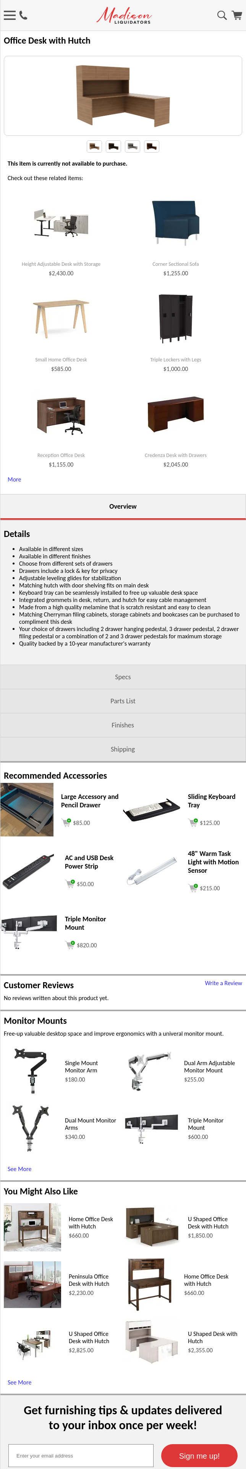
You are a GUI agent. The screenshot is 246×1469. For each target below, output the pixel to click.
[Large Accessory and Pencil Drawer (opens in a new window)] (26, 922)
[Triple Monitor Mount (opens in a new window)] (28, 1035)
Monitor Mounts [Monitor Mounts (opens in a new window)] (35, 1108)
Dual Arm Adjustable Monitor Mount (209, 1154)
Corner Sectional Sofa (175, 352)
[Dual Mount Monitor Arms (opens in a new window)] (30, 1241)
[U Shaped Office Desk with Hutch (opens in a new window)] (151, 1333)
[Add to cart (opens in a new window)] (75, 910)
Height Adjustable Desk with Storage (61, 352)
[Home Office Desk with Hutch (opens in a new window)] (32, 1337)
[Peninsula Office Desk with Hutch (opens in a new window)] (32, 1393)
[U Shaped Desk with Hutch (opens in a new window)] (151, 1452)
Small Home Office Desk (61, 448)
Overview (122, 594)
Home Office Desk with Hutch (91, 1310)
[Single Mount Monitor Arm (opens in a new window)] (30, 1184)
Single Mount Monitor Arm (81, 1154)
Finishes (123, 813)
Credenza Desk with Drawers (176, 543)
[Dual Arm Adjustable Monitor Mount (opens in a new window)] (149, 1184)
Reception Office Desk (61, 543)
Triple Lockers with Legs (175, 448)
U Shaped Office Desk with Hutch (208, 1310)
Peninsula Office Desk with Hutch (89, 1368)
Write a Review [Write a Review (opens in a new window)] (223, 1071)
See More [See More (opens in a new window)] (19, 1257)
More (14, 567)
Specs (123, 765)
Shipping (123, 837)
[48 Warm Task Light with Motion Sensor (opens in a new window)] (151, 974)
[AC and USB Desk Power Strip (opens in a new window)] (28, 976)
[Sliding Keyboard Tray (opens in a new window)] (151, 907)
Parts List (123, 789)
